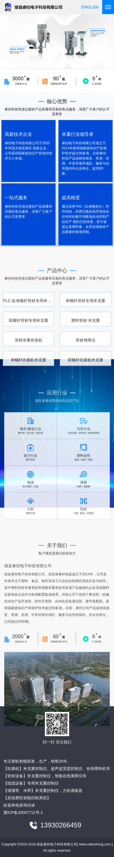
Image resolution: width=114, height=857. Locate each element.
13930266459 (61, 825)
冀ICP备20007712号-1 (23, 812)
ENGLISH (90, 7)
